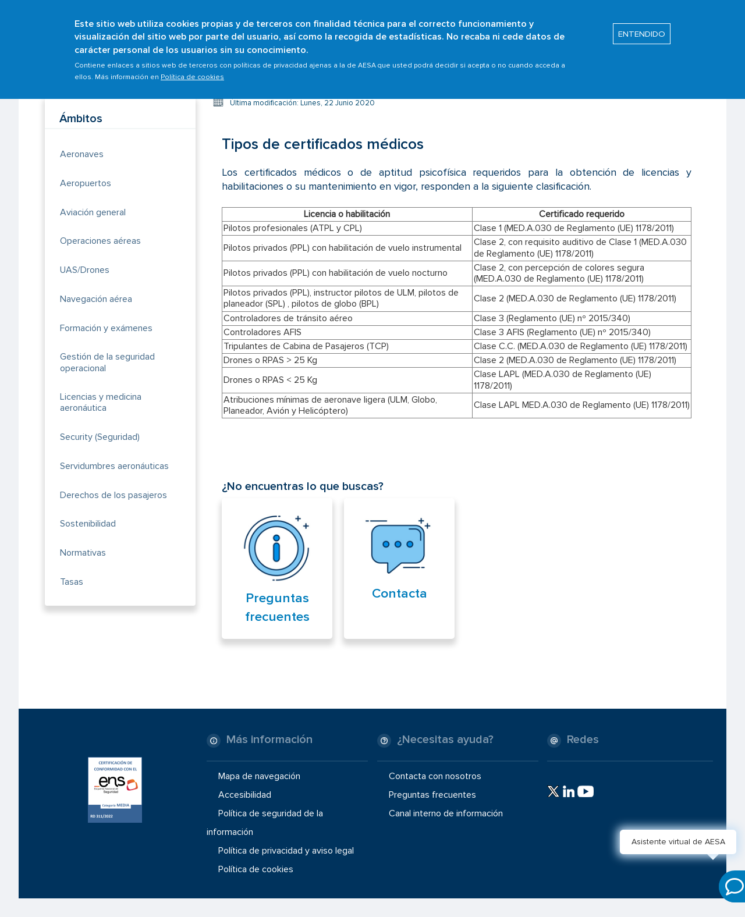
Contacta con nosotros (435, 775)
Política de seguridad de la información (265, 823)
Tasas (71, 582)
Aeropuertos (85, 183)
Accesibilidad (244, 795)
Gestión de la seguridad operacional (107, 362)
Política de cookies (192, 71)
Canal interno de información (446, 813)
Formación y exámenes (106, 328)
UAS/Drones (84, 270)
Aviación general (93, 212)
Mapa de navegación (259, 775)
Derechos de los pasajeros (113, 495)
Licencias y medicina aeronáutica (100, 402)
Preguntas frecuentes (432, 795)
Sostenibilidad (88, 523)
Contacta (399, 593)
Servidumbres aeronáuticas (114, 466)
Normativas (83, 553)
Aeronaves (82, 154)
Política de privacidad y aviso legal (286, 850)
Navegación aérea (96, 299)
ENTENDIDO (641, 28)
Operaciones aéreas (100, 241)
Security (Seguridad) (100, 437)
